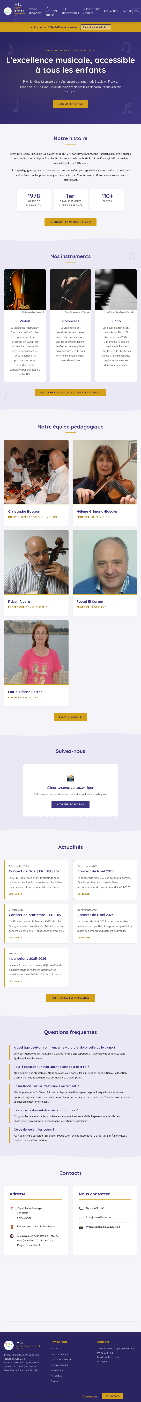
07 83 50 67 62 (95, 1207)
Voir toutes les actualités (70, 997)
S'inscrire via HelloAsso (96, 27)
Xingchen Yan (75, 312)
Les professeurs (70, 11)
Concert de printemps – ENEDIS (35, 915)
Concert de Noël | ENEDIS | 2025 (35, 871)
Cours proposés (35, 11)
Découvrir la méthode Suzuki (70, 221)
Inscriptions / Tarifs (91, 11)
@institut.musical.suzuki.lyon (103, 1226)
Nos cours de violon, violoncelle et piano (70, 392)
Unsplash (40, 312)
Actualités (111, 11)
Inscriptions (57, 1370)
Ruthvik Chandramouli (118, 312)
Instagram (102, 1361)
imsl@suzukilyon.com (99, 1217)
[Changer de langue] (136, 11)
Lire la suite (15, 893)
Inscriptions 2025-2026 (27, 958)
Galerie (127, 11)
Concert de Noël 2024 (95, 915)
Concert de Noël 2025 (95, 871)
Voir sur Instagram (70, 804)
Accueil (20, 11)
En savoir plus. (90, 1396)
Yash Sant (31, 312)
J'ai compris (112, 1396)
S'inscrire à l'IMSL (70, 103)
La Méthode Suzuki (52, 11)
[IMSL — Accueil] (9, 11)
